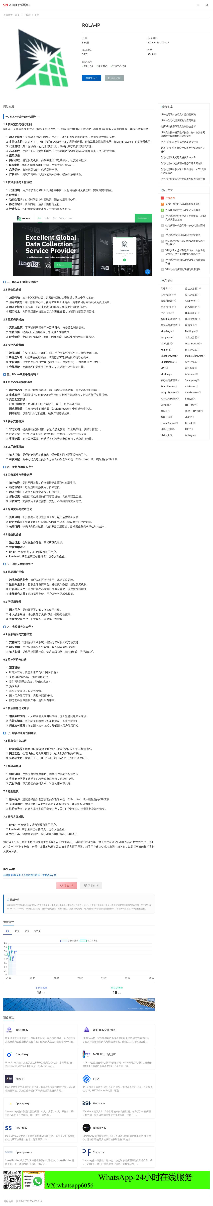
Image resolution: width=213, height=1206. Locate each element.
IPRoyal (189, 398)
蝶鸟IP (164, 411)
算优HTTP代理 (192, 411)
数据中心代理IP (169, 319)
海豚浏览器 (191, 349)
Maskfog (165, 374)
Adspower (190, 300)
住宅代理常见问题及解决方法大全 (178, 157)
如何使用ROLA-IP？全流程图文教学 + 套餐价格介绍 (29, 875)
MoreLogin (166, 331)
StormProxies (168, 386)
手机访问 (115, 78)
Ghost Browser (168, 355)
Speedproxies (24, 1152)
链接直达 (90, 78)
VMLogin (165, 435)
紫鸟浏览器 (191, 294)
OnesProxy (22, 1054)
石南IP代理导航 (19, 5)
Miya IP (20, 1078)
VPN (163, 368)
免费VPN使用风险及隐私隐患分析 (178, 126)
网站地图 (8, 1201)
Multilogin (190, 331)
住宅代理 (165, 313)
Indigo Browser (168, 392)
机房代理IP (166, 429)
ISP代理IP (166, 343)
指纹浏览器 (191, 288)
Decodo (189, 423)
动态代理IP (166, 306)
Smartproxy (191, 380)
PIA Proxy (21, 1127)
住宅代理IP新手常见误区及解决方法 (179, 142)
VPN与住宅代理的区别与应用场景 (178, 120)
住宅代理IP (166, 294)
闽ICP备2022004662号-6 (29, 1201)
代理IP (164, 288)
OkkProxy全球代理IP (105, 1029)
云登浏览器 (166, 300)
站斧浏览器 (191, 362)
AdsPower (190, 386)
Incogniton (166, 337)
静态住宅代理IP (169, 380)
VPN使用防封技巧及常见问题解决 (178, 114)
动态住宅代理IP (169, 398)
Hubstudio (190, 313)
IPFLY (96, 1078)
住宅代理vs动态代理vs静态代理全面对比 (182, 163)
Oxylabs (165, 404)
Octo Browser (192, 343)
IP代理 (27, 15)
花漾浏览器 (191, 337)
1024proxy (22, 1029)
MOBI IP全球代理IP (104, 1054)
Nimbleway (99, 1127)
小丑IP (188, 417)
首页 (17, 15)
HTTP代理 (190, 404)
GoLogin (189, 435)
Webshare (99, 1103)
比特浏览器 (191, 319)
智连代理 (165, 417)
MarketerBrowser (194, 355)
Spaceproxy (22, 1103)
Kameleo (165, 349)
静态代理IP (191, 306)
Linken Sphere (168, 423)
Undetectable (167, 362)
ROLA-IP (152, 54)
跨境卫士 (190, 325)
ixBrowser (190, 374)
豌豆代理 (190, 368)
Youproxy (98, 1152)
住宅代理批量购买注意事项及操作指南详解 (183, 179)
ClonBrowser (191, 392)
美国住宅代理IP (169, 325)
